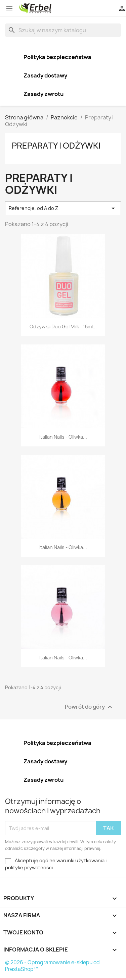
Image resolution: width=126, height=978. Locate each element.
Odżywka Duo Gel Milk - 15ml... (63, 326)
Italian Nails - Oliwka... (63, 437)
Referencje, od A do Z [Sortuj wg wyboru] (63, 208)
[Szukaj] (63, 30)
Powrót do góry (89, 707)
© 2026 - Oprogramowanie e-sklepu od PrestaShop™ (52, 966)
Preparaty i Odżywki (56, 145)
